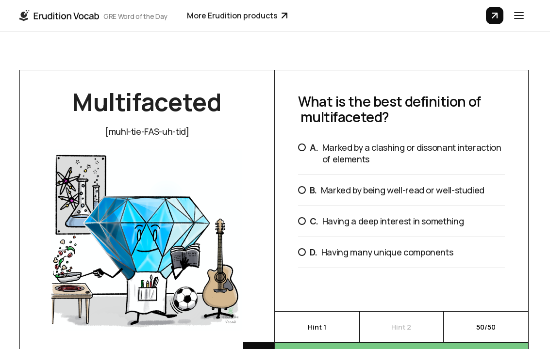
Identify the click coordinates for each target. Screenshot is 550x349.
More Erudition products (237, 15)
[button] (519, 15)
